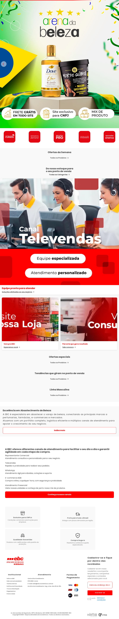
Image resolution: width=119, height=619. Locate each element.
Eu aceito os (92, 599)
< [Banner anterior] (4, 64)
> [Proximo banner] (115, 64)
